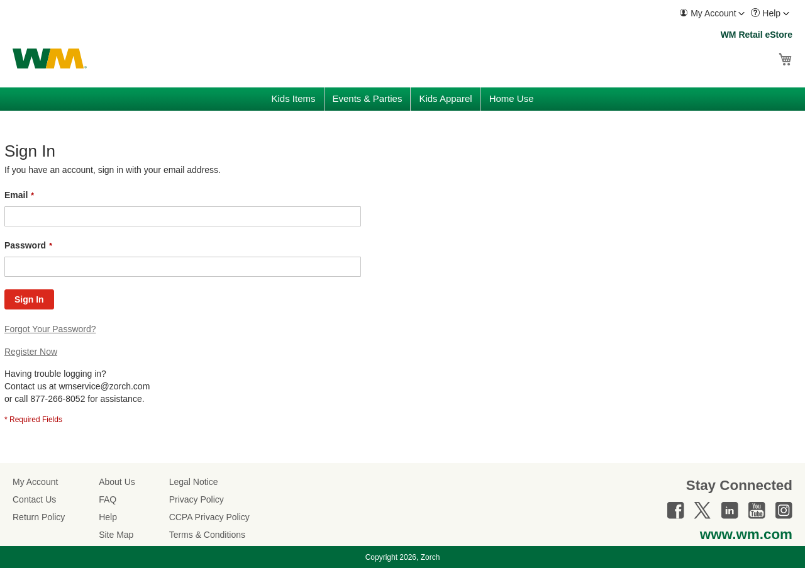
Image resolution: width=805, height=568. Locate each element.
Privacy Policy (196, 499)
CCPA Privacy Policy (209, 517)
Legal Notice (193, 482)
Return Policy (39, 517)
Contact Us (34, 499)
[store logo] (50, 58)
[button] (712, 13)
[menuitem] (712, 13)
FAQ (107, 499)
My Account (35, 482)
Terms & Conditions (207, 535)
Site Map (116, 535)
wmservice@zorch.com (104, 386)
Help (108, 517)
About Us (117, 482)
